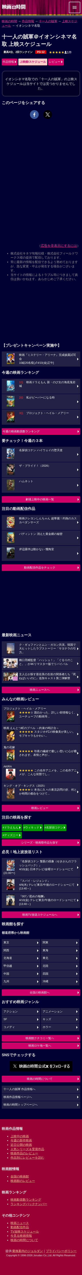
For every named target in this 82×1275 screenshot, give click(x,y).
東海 (45, 950)
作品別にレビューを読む (27, 1157)
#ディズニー (10, 835)
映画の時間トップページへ (20, 1104)
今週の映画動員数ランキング (21, 431)
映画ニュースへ (40, 689)
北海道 (7, 958)
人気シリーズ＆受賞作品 (27, 1149)
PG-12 (41, 52)
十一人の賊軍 (48, 21)
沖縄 (45, 981)
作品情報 (28, 21)
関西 (6, 950)
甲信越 (7, 965)
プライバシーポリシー (61, 1251)
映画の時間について (39, 1078)
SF (5, 1019)
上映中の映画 (19, 1136)
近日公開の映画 (21, 1144)
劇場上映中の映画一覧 (40, 499)
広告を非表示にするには (59, 245)
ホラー (47, 1027)
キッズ (47, 1019)
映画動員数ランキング (25, 1199)
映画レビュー (39, 808)
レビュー (54, 61)
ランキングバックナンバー (28, 1204)
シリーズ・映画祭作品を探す (39, 842)
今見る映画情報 (21, 1235)
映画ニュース (19, 1223)
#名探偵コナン (54, 827)
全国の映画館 (19, 1176)
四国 (45, 973)
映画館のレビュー (22, 1181)
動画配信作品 (19, 1227)
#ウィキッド (31, 827)
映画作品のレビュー (24, 1153)
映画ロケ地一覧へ (39, 1045)
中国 (6, 973)
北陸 (45, 965)
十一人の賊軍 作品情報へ (19, 1089)
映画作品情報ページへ (17, 1097)
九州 (6, 981)
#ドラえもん (10, 827)
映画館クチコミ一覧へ (40, 1038)
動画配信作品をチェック (39, 567)
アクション (10, 1011)
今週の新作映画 (21, 1140)
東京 (6, 942)
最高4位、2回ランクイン (18, 52)
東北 (45, 958)
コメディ (9, 1027)
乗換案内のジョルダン (27, 1251)
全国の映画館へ (40, 992)
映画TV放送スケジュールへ (39, 914)
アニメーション (53, 1011)
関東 (45, 942)
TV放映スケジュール (24, 1231)
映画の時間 (9, 21)
